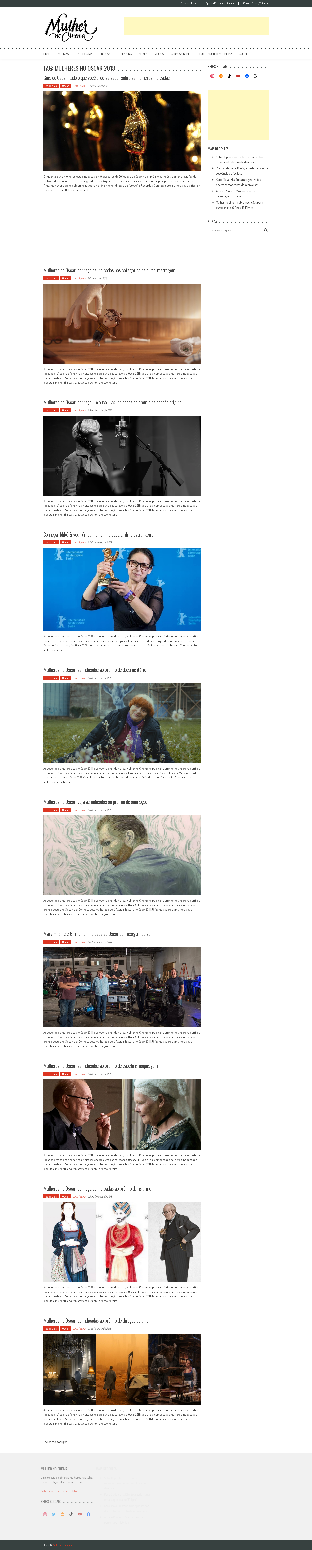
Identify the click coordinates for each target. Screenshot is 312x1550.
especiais (51, 86)
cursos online (180, 54)
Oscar (65, 86)
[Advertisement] (196, 26)
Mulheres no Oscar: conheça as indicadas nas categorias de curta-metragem (109, 270)
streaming (125, 54)
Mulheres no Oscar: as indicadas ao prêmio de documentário (94, 669)
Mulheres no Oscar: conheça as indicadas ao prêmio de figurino (97, 1188)
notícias (63, 54)
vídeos (159, 54)
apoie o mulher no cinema (215, 54)
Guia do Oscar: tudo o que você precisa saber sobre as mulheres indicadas (106, 77)
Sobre (243, 54)
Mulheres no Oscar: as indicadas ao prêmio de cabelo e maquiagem (100, 1065)
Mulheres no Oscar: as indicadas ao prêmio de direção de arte (96, 1320)
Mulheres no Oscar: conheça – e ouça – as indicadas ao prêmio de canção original (113, 402)
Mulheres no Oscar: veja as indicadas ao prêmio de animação (95, 801)
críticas (105, 54)
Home (47, 54)
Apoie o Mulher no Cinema (220, 3)
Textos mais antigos (55, 1442)
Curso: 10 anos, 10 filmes (256, 3)
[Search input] (236, 230)
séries (143, 54)
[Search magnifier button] (266, 230)
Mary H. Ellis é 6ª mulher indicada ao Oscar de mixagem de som (98, 933)
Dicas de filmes (188, 3)
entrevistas (84, 54)
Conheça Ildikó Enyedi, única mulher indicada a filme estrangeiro (98, 534)
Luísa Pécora (78, 85)
